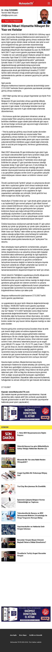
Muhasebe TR (14, 642)
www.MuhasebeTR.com (19, 392)
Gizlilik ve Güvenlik (35, 635)
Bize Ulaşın (22, 635)
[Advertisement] (26, 584)
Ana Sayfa (13, 635)
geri (3, 3)
